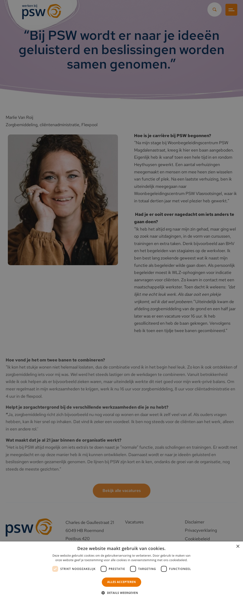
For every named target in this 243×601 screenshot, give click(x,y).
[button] (121, 592)
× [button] (237, 546)
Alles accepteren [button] (121, 582)
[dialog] (121, 300)
